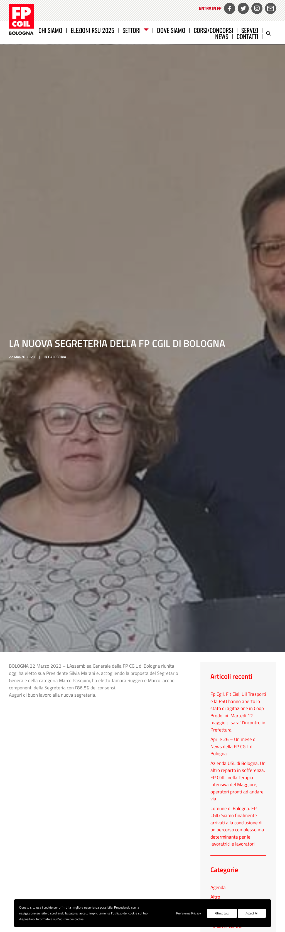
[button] (271, 33)
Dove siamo (171, 30)
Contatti (247, 36)
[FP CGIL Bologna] (21, 19)
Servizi (249, 30)
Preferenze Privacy (188, 913)
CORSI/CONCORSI (213, 30)
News (221, 36)
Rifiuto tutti (222, 913)
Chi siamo (50, 30)
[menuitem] (210, 12)
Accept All (251, 913)
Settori (135, 30)
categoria (57, 284)
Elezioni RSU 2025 (92, 30)
